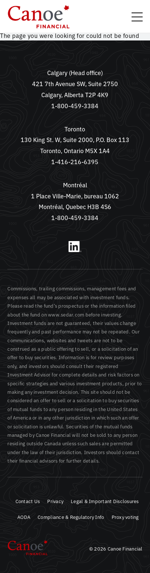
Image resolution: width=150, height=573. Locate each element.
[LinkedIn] (75, 250)
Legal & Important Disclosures (105, 501)
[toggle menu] (137, 17)
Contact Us (27, 501)
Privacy (55, 501)
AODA (23, 516)
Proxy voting (125, 516)
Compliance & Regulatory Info (71, 516)
